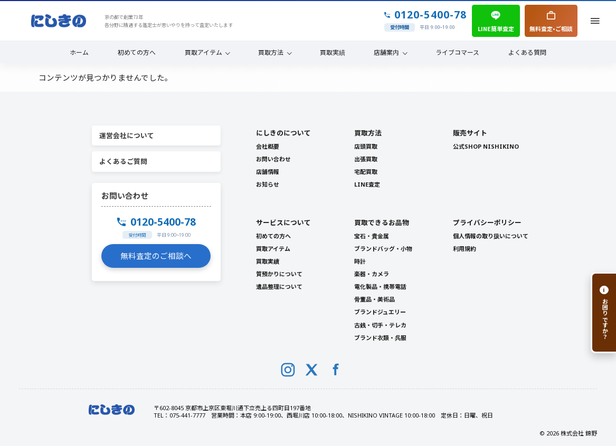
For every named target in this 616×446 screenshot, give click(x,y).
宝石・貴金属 (371, 236)
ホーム (79, 51)
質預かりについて (279, 274)
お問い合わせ (273, 159)
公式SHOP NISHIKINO (486, 146)
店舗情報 (267, 172)
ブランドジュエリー (380, 312)
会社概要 (267, 146)
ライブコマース (457, 51)
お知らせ (267, 184)
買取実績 (332, 51)
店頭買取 (365, 146)
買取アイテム (203, 51)
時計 (360, 261)
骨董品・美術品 (374, 299)
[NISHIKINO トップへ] (58, 21)
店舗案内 (386, 51)
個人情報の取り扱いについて (490, 236)
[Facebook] (336, 370)
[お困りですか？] (603, 312)
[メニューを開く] (595, 21)
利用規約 (464, 249)
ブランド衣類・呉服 (380, 338)
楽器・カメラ (371, 274)
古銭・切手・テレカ (380, 325)
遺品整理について (279, 286)
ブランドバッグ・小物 (383, 249)
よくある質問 (527, 51)
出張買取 (365, 159)
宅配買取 (365, 172)
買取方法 (270, 51)
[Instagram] (288, 370)
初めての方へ (137, 51)
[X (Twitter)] (311, 370)
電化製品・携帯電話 (380, 286)
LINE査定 (367, 184)
